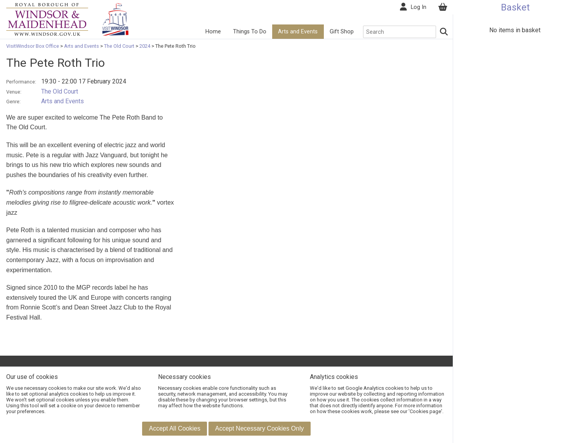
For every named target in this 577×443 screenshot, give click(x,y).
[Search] (443, 32)
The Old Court (119, 46)
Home (213, 31)
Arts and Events (297, 31)
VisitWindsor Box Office (33, 46)
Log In (418, 7)
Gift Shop (341, 31)
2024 (144, 46)
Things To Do (249, 31)
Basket (515, 7)
